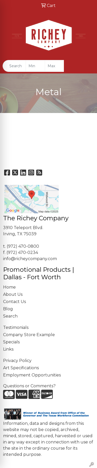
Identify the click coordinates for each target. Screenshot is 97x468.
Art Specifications (21, 367)
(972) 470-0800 (23, 246)
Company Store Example (29, 334)
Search (10, 316)
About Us (13, 294)
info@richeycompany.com (30, 258)
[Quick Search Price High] (54, 66)
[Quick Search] (14, 66)
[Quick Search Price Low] (35, 66)
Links (8, 349)
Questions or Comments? (29, 385)
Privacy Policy (17, 360)
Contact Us (14, 301)
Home (9, 287)
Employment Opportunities (32, 375)
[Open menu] (86, 66)
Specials (11, 341)
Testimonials (15, 327)
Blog (8, 308)
